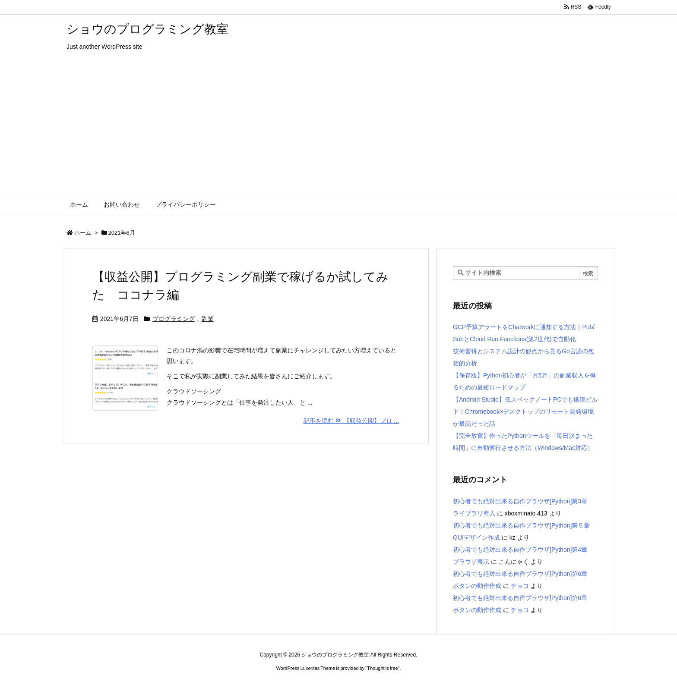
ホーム (82, 232)
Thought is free (382, 668)
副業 (208, 318)
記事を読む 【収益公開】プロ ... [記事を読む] (351, 420)
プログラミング (173, 318)
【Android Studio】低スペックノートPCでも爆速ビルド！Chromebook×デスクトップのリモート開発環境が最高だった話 (525, 411)
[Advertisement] (338, 129)
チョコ (520, 585)
